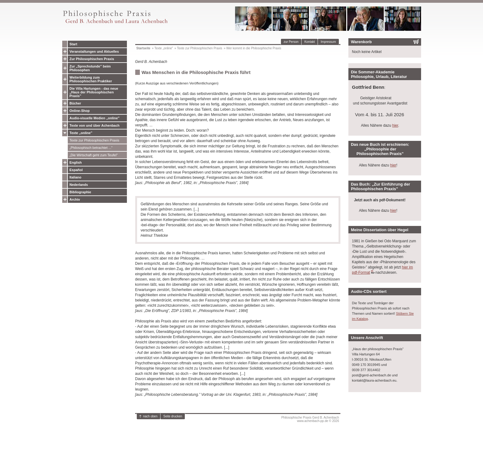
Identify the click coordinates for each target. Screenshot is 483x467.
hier (395, 125)
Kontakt (309, 41)
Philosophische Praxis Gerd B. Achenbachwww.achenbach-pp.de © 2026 (310, 419)
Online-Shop (80, 111)
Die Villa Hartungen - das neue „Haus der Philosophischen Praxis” (94, 92)
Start (73, 44)
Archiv (75, 199)
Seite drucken (172, 416)
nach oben (150, 416)
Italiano (76, 177)
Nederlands (79, 184)
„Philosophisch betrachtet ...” (91, 148)
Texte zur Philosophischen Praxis (94, 140)
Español (76, 170)
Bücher (75, 103)
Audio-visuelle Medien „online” (95, 118)
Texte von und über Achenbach (95, 125)
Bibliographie (80, 192)
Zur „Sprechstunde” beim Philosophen (90, 68)
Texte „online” (81, 133)
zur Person (291, 41)
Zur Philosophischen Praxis (92, 59)
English (76, 162)
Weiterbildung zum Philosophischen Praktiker (91, 79)
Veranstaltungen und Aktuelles (94, 51)
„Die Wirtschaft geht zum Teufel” (94, 155)
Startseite (143, 48)
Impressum (328, 41)
